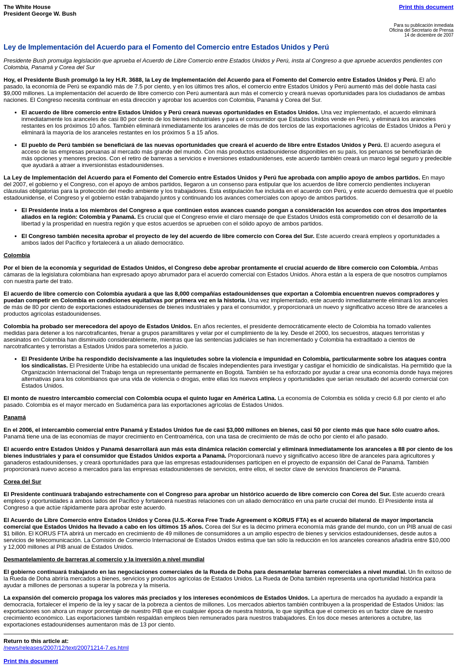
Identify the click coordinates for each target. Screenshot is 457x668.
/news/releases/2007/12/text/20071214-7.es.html (66, 647)
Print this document (426, 7)
